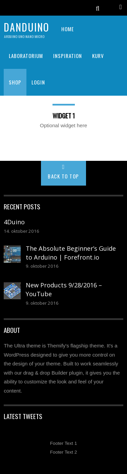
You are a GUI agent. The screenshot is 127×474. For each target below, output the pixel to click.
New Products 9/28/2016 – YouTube (64, 289)
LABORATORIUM (26, 55)
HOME (67, 29)
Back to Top (63, 176)
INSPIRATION (67, 55)
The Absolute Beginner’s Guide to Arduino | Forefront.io (71, 252)
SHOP (15, 82)
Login (38, 82)
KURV (98, 55)
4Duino (14, 222)
